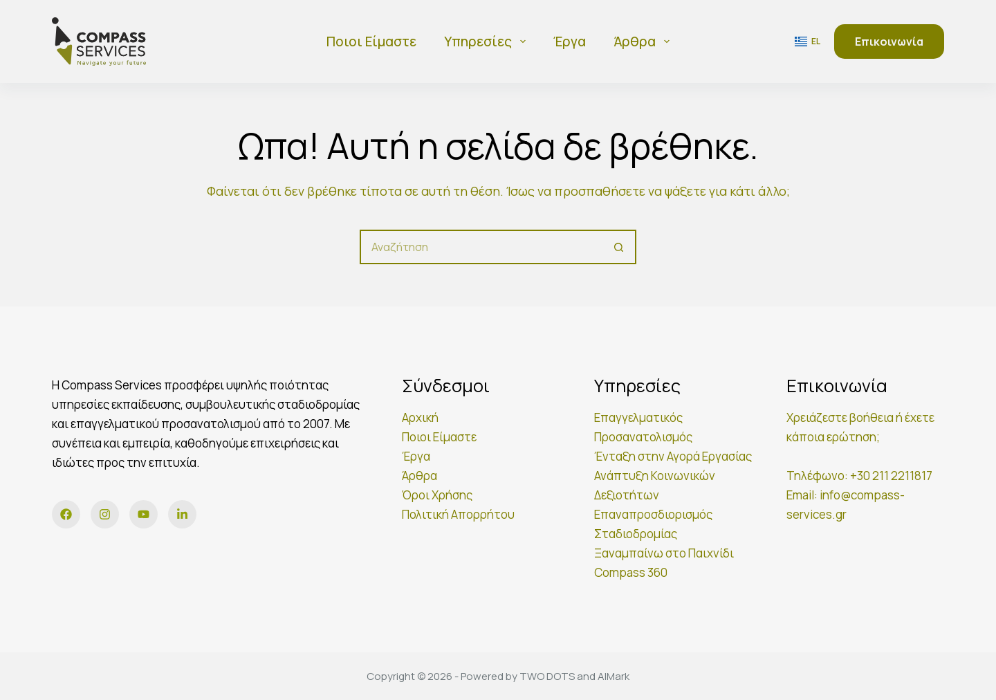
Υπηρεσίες (487, 41)
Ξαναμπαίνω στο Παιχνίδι (664, 553)
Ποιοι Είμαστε (439, 437)
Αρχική (420, 417)
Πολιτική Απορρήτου (458, 514)
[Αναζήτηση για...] (481, 247)
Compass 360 (630, 572)
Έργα (569, 41)
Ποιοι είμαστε (371, 41)
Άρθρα (644, 41)
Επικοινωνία (889, 41)
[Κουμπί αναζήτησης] (619, 247)
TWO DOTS (547, 676)
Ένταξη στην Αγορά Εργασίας (673, 456)
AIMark (613, 676)
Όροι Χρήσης (437, 495)
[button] (807, 41)
